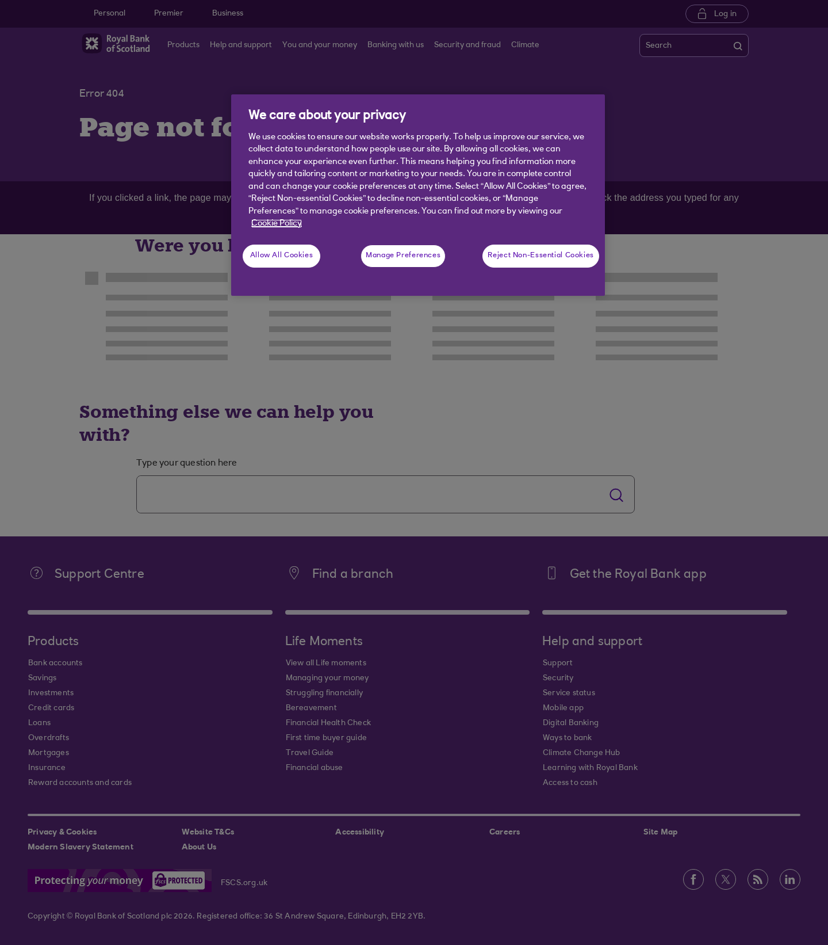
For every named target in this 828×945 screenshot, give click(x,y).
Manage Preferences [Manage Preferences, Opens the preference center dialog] (403, 255)
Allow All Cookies (281, 255)
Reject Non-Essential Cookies (541, 255)
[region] (418, 195)
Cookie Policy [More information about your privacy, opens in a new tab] (276, 223)
